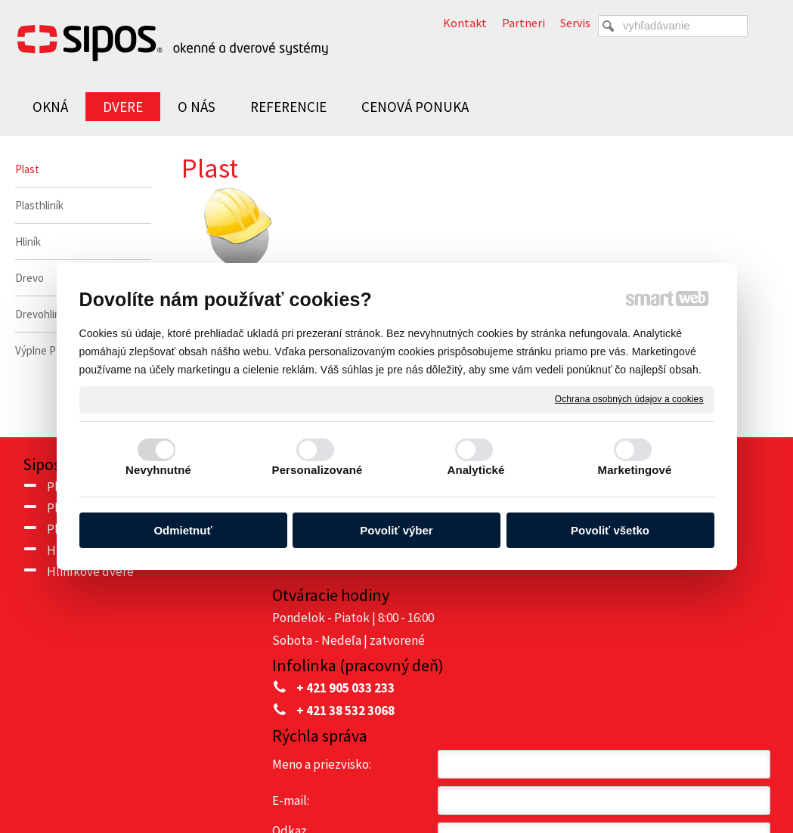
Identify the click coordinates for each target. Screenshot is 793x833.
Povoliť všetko (610, 530)
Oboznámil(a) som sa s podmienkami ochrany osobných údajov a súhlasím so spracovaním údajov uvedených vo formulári (650, 671)
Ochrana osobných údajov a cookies (629, 399)
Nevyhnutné (158, 469)
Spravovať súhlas (704, 781)
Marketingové (635, 469)
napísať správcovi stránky (436, 781)
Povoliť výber (396, 530)
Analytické (475, 469)
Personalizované (317, 469)
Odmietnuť (182, 530)
